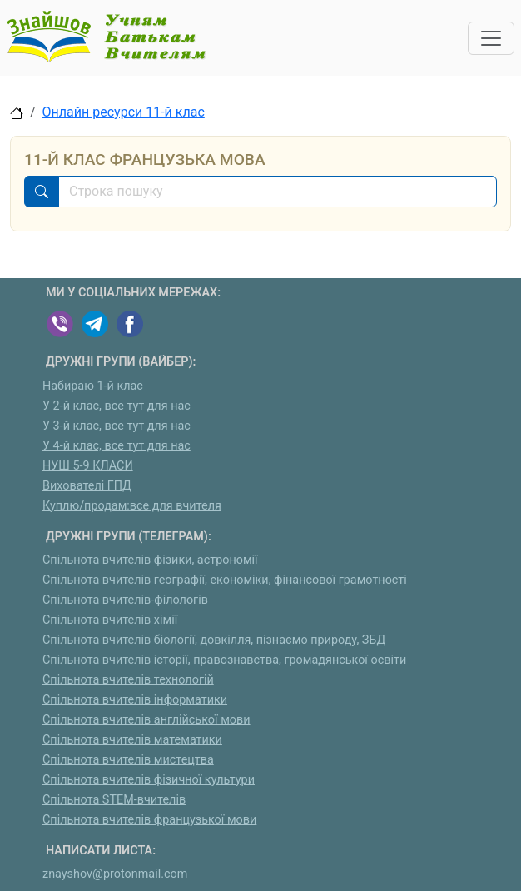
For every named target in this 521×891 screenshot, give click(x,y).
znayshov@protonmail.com (114, 874)
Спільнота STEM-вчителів (114, 800)
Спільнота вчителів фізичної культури (148, 780)
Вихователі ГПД (86, 486)
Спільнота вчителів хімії (109, 620)
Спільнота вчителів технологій (128, 680)
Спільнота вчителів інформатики (134, 700)
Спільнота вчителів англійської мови (146, 720)
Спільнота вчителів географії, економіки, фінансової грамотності (224, 580)
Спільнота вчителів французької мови (149, 820)
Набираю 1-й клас (92, 386)
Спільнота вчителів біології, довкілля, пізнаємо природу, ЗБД (213, 640)
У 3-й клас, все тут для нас (116, 426)
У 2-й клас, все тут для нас (116, 406)
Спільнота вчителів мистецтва (128, 760)
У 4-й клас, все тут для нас (116, 446)
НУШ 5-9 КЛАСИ (87, 466)
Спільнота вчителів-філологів (125, 600)
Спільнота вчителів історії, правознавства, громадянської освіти (224, 660)
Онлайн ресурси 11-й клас (123, 112)
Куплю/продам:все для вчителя (131, 506)
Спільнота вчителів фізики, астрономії (150, 560)
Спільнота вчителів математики (132, 740)
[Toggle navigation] (491, 38)
